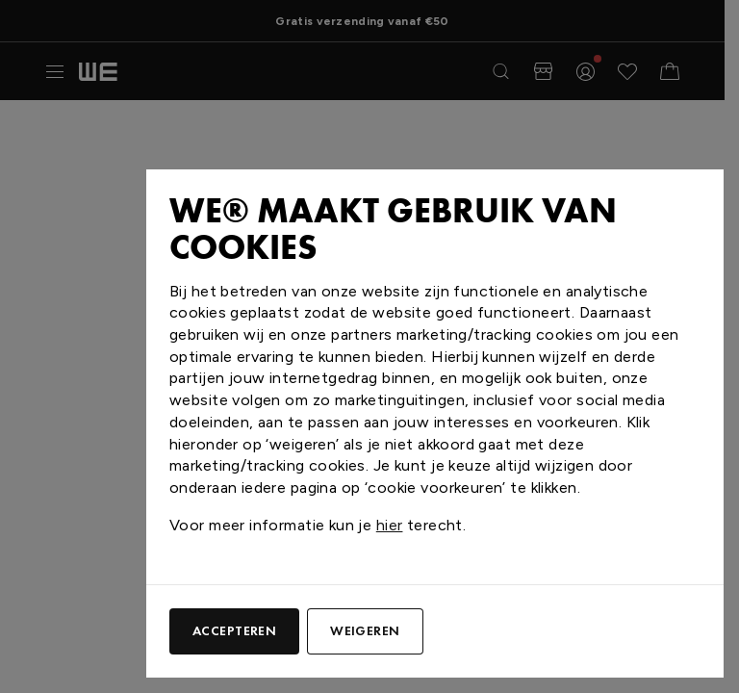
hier (389, 525)
